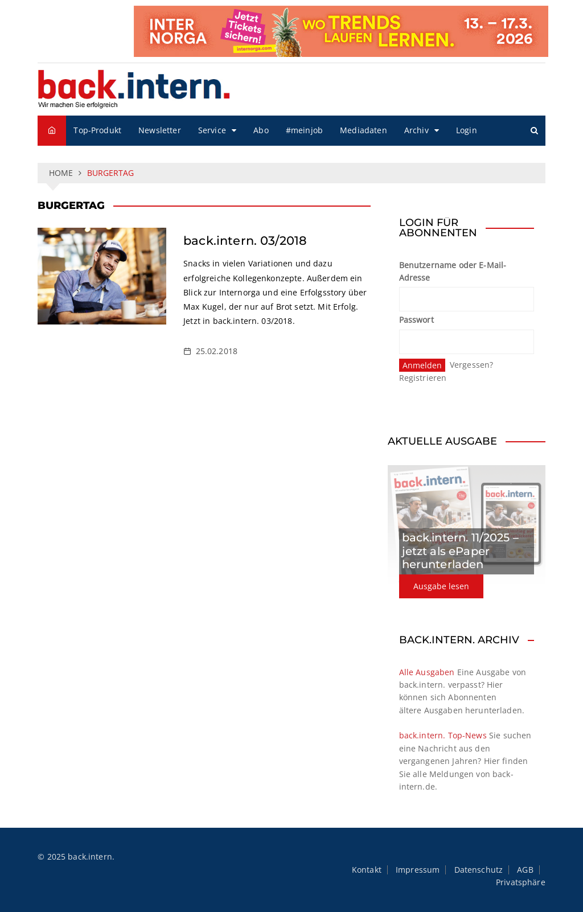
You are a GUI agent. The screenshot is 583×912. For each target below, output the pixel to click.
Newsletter (159, 130)
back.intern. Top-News (443, 735)
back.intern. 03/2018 (245, 240)
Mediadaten (363, 130)
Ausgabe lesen (441, 586)
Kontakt (366, 869)
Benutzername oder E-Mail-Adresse (453, 271)
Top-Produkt (97, 130)
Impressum (418, 869)
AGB (525, 869)
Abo (260, 130)
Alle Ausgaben (427, 672)
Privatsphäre (520, 882)
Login (466, 130)
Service (212, 130)
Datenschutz (478, 869)
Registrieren (423, 377)
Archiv (416, 130)
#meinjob (304, 130)
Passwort (416, 319)
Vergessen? (472, 364)
